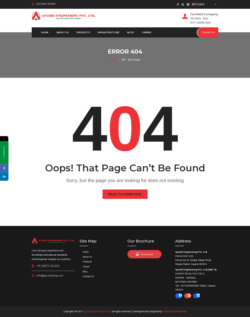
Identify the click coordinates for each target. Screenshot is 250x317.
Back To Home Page (125, 194)
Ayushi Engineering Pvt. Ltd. (97, 311)
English (198, 4)
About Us (62, 32)
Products (83, 32)
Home (44, 32)
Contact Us (88, 276)
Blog (130, 32)
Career (146, 32)
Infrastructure (108, 32)
